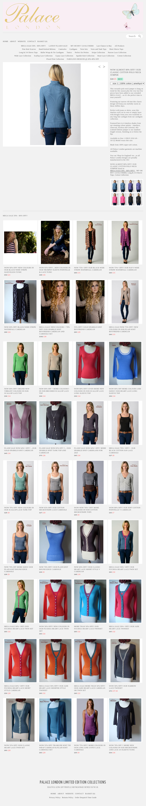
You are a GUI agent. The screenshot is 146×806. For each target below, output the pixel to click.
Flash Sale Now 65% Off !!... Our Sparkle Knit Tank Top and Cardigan (55, 450)
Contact (31, 41)
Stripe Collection (98, 52)
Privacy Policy (55, 798)
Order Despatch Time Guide (86, 798)
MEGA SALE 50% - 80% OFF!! (33, 46)
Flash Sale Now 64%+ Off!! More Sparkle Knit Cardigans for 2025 (90, 450)
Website (22, 41)
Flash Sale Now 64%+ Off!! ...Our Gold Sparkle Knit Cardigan (20, 449)
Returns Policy (67, 798)
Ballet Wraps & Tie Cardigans (52, 52)
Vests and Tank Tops (98, 49)
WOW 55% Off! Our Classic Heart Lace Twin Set (17, 746)
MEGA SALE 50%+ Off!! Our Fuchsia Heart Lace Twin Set (123, 568)
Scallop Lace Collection (43, 56)
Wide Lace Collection (22, 56)
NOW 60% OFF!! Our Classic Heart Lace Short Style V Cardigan (87, 569)
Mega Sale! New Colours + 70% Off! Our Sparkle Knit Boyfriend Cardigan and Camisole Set (54, 330)
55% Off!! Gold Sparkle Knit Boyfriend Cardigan (88, 328)
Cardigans (73, 49)
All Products (119, 46)
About (13, 41)
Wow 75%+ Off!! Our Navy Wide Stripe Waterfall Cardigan (124, 269)
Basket (42, 41)
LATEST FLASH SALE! (58, 46)
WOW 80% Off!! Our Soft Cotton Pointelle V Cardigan (124, 509)
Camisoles (62, 49)
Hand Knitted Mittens (47, 49)
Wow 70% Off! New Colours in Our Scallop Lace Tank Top (19, 509)
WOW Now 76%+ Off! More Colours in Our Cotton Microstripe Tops (86, 510)
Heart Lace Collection (105, 56)
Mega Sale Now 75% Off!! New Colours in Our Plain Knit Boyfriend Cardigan (123, 329)
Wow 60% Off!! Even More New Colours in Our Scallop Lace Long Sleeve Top (89, 391)
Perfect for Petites (82, 52)
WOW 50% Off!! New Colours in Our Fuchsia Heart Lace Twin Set (54, 628)
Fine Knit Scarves (29, 49)
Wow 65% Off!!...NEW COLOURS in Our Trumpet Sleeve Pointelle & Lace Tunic (54, 270)
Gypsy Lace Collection (64, 56)
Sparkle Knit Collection (85, 56)
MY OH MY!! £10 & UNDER (82, 46)
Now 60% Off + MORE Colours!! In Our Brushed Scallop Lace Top (54, 391)
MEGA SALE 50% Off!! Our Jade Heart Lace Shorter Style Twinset (53, 688)
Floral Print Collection (55, 59)
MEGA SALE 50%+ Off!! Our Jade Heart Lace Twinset (124, 627)
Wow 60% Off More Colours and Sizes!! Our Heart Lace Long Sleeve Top (125, 391)
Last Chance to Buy (104, 46)
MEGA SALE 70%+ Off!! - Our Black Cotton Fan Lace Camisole (122, 450)
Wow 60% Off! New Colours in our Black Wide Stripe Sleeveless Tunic (19, 270)
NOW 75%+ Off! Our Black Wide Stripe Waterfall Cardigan (89, 269)
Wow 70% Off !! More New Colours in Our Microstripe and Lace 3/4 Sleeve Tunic (123, 747)
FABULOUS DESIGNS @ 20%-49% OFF (83, 59)
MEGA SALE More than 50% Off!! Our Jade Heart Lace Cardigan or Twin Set (89, 688)
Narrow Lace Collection (117, 52)
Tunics (69, 52)
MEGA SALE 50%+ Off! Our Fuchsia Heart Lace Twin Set (18, 627)
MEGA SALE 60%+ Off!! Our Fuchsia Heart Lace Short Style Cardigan (17, 688)
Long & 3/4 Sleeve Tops (28, 52)
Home (5, 41)
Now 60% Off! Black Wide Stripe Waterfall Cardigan (20, 328)
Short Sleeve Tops (116, 49)
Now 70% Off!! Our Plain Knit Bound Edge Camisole (53, 568)
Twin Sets (84, 49)
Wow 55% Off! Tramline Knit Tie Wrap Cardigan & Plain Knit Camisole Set (55, 747)
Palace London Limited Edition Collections (73, 782)
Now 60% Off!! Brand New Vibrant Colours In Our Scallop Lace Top (16, 391)
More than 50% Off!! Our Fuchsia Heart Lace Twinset (88, 627)
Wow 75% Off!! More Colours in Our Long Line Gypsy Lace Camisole (89, 747)
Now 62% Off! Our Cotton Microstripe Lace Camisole (53, 509)
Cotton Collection (124, 56)
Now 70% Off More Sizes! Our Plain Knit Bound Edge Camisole (18, 569)
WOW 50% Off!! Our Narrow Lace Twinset (122, 687)
